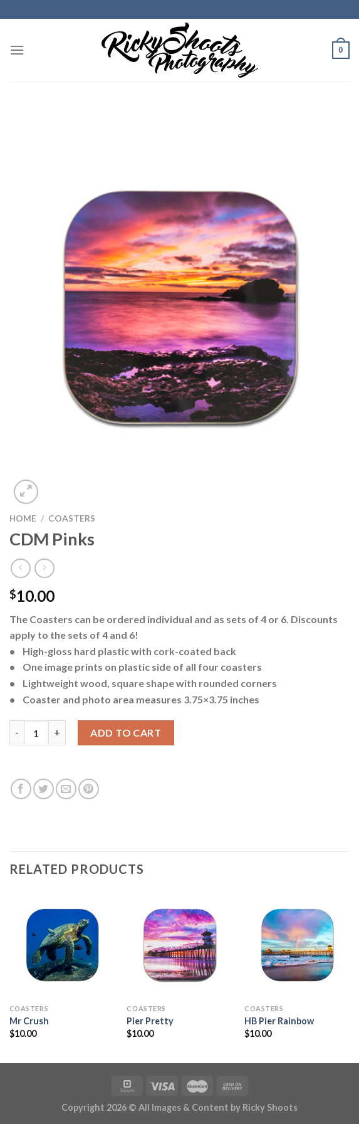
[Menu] (16, 49)
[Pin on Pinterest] (88, 789)
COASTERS (71, 518)
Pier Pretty (150, 1021)
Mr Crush (29, 1021)
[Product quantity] (36, 732)
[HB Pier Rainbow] (297, 944)
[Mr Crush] (62, 944)
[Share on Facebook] (21, 789)
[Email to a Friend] (66, 789)
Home (22, 518)
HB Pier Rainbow (279, 1021)
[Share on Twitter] (43, 789)
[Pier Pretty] (179, 944)
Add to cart (125, 732)
